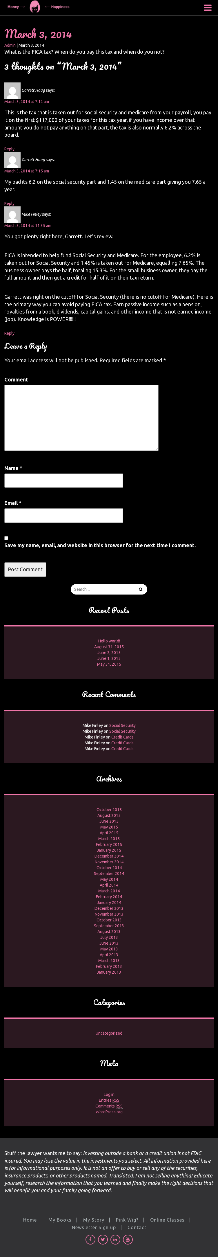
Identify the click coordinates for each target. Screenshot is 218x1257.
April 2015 (109, 833)
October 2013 (109, 920)
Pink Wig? (127, 1219)
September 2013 (109, 925)
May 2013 (109, 949)
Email (12, 503)
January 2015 (109, 850)
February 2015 (109, 844)
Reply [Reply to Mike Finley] (9, 333)
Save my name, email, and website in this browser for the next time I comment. (100, 545)
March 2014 (109, 891)
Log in (109, 1094)
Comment (16, 379)
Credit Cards (122, 737)
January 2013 (109, 972)
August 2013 (109, 931)
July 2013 (109, 937)
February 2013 (109, 966)
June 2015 (109, 821)
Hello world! (109, 641)
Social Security (122, 725)
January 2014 (109, 902)
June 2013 (109, 943)
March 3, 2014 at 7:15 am (26, 171)
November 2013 (109, 914)
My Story (93, 1219)
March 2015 (109, 838)
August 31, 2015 (109, 646)
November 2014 (109, 862)
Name (13, 468)
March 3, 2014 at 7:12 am (26, 101)
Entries (109, 1100)
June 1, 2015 (109, 658)
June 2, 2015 (109, 652)
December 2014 (109, 856)
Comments (109, 1106)
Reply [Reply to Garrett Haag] (9, 149)
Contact (137, 1227)
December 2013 (109, 908)
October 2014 (109, 867)
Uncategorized (109, 1033)
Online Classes (167, 1219)
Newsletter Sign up (94, 1227)
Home (30, 1219)
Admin (10, 45)
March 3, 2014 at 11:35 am (27, 225)
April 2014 (109, 885)
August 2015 (109, 815)
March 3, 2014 (38, 33)
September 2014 (109, 873)
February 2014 (109, 896)
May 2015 (109, 827)
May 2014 (109, 879)
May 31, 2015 (109, 664)
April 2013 (109, 954)
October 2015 (109, 809)
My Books (60, 1219)
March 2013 (109, 960)
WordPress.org (109, 1112)
